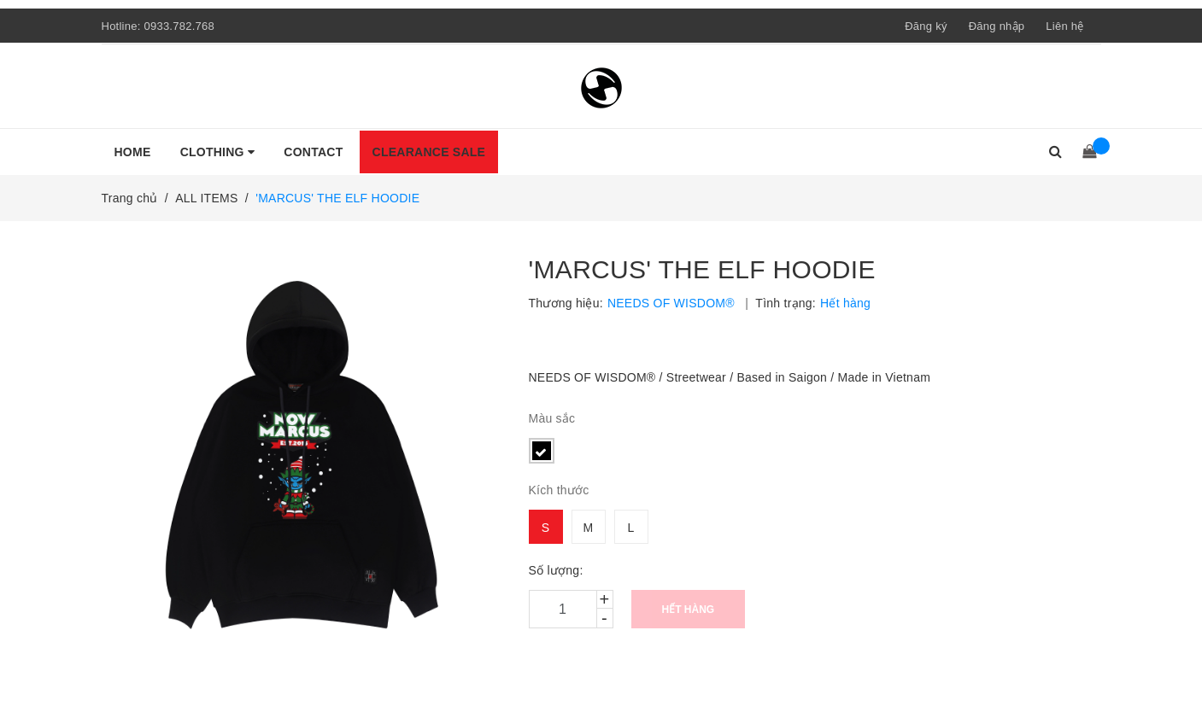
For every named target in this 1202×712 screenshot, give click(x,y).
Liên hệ (1064, 26)
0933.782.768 (179, 26)
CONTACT (313, 152)
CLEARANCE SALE (429, 152)
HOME (132, 152)
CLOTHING (217, 152)
